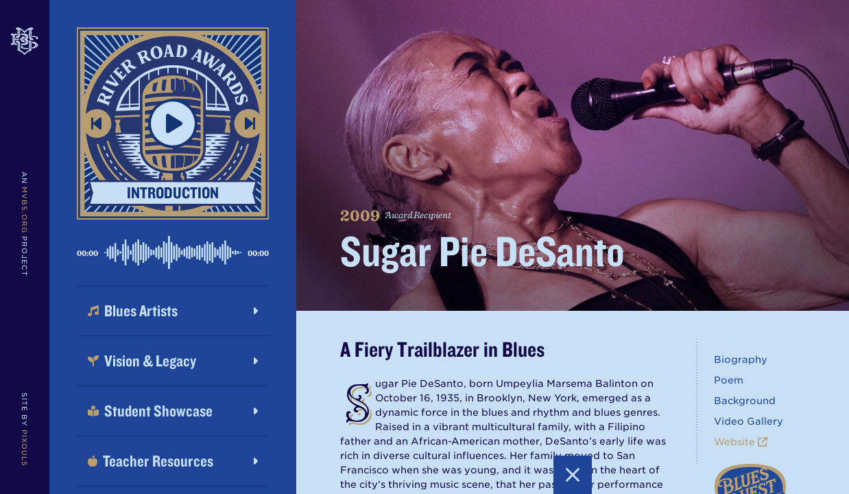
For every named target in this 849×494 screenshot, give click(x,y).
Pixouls (25, 448)
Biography (740, 359)
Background (745, 400)
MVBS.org (25, 210)
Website (740, 442)
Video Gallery (748, 421)
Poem (728, 380)
